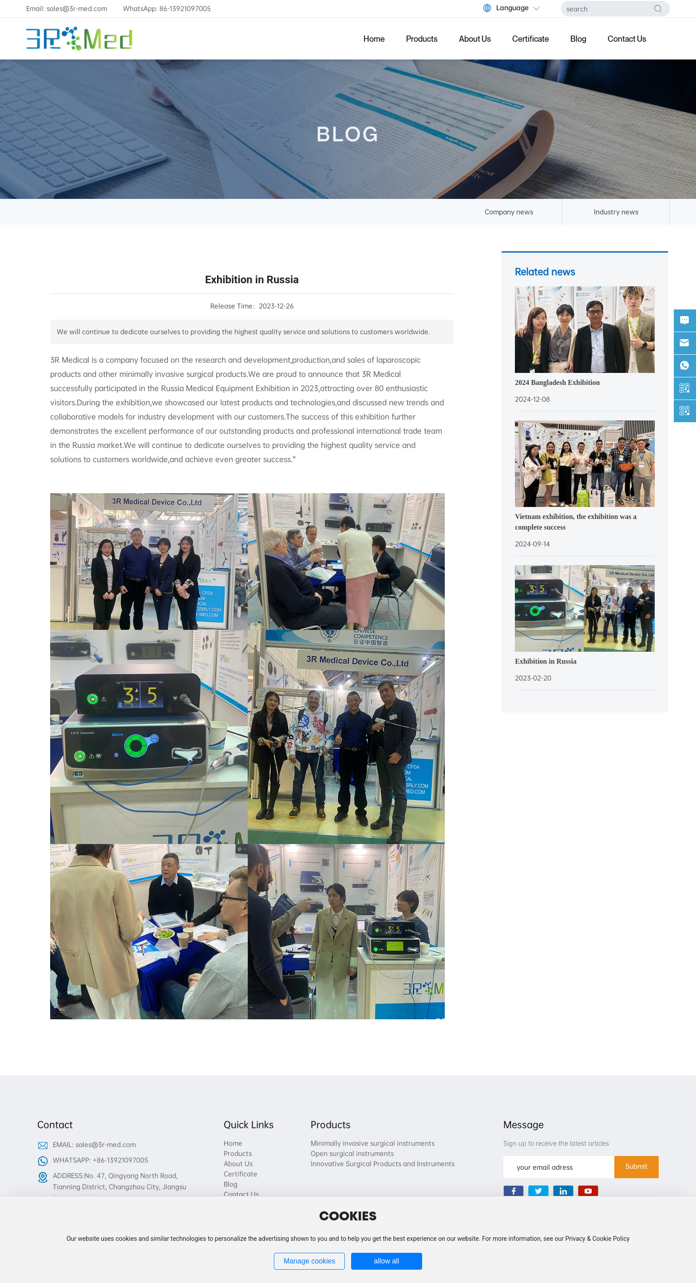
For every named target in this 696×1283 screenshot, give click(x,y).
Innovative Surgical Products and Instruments (383, 1164)
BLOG (348, 146)
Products (238, 1153)
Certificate (240, 1174)
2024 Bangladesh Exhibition (557, 382)
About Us (238, 1164)
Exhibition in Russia (546, 661)
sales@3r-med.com (77, 8)
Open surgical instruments (352, 1153)
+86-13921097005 (120, 1160)
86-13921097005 (185, 8)
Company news (509, 212)
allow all (386, 1261)
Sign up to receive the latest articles (556, 1143)
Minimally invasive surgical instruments (373, 1143)
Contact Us (241, 1194)
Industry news (616, 212)
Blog (230, 1184)
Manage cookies (310, 1261)
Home (233, 1143)
